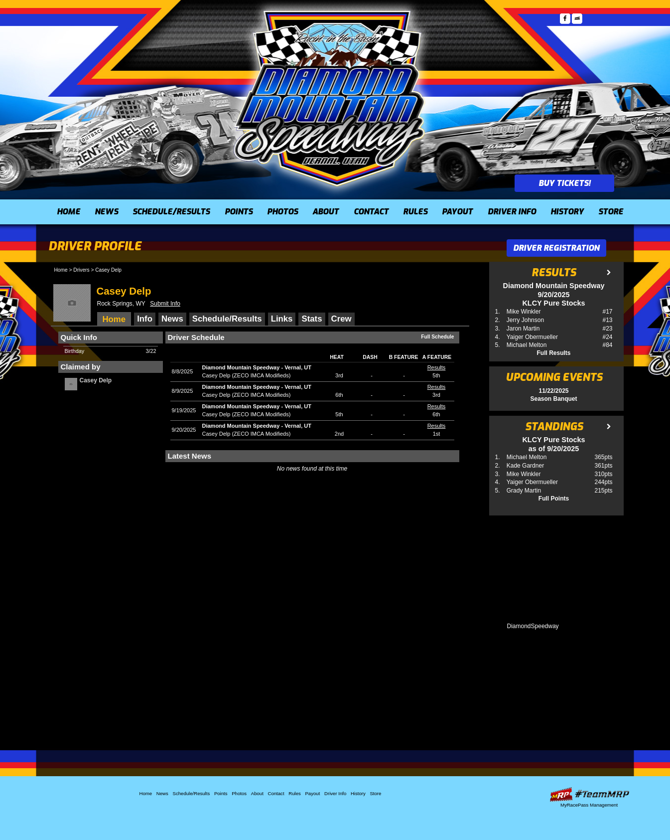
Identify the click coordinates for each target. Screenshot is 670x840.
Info (144, 319)
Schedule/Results (171, 211)
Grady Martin (524, 490)
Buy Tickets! (564, 183)
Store (610, 211)
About (325, 211)
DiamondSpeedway (533, 626)
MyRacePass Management (589, 805)
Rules (415, 211)
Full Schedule (437, 336)
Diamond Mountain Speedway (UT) (330, 97)
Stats (311, 319)
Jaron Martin (523, 328)
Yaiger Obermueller (532, 337)
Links (282, 319)
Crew (341, 319)
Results (436, 367)
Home (68, 211)
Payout (457, 211)
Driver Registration (556, 248)
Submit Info (165, 303)
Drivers (81, 270)
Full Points (553, 498)
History (567, 211)
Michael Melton (527, 344)
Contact (371, 211)
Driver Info (512, 211)
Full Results (553, 352)
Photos (282, 211)
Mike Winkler (524, 311)
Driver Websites (589, 794)
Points (239, 211)
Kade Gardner (525, 465)
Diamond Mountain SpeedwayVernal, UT (256, 367)
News (106, 211)
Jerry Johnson (525, 320)
